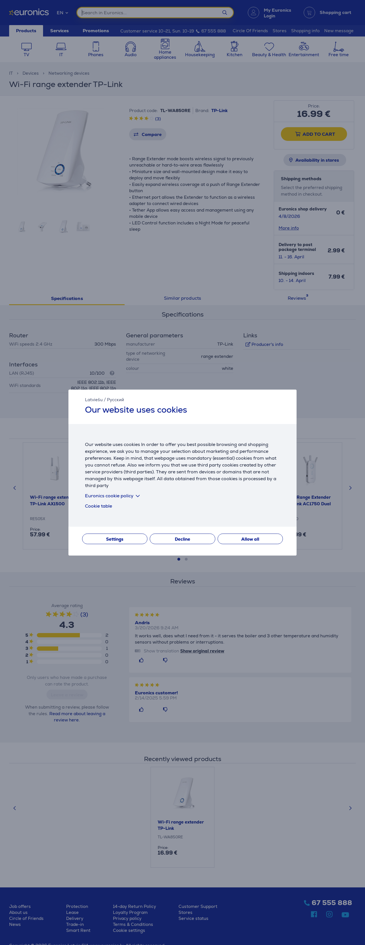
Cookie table (98, 506)
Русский (115, 399)
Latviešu (94, 399)
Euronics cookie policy (113, 496)
